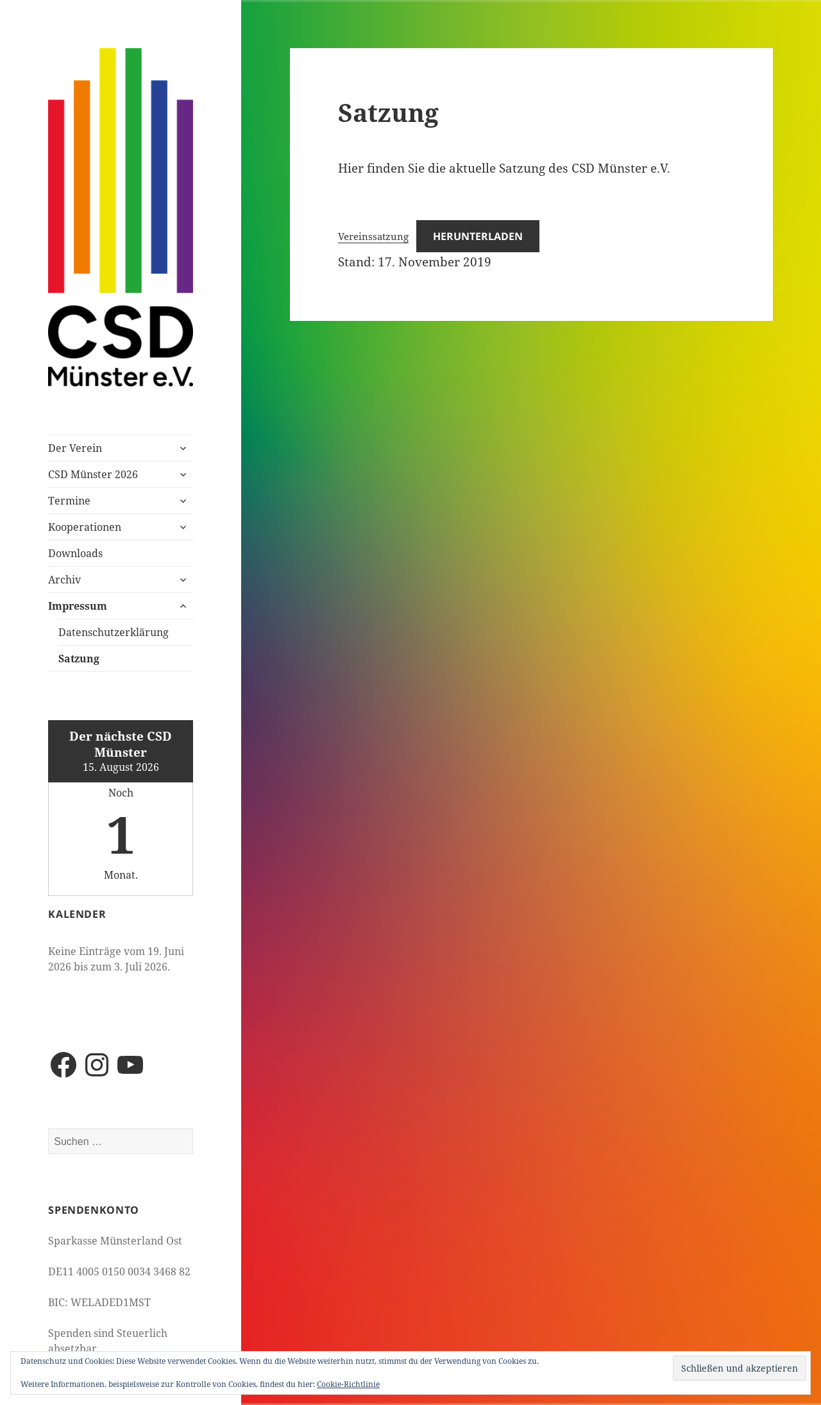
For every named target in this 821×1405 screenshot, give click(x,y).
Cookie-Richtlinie (348, 1384)
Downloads (75, 553)
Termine (69, 501)
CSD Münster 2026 (93, 474)
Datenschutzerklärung (113, 632)
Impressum (77, 606)
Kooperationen (84, 527)
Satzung (78, 658)
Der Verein (75, 448)
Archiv (64, 580)
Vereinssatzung (373, 236)
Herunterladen (478, 236)
